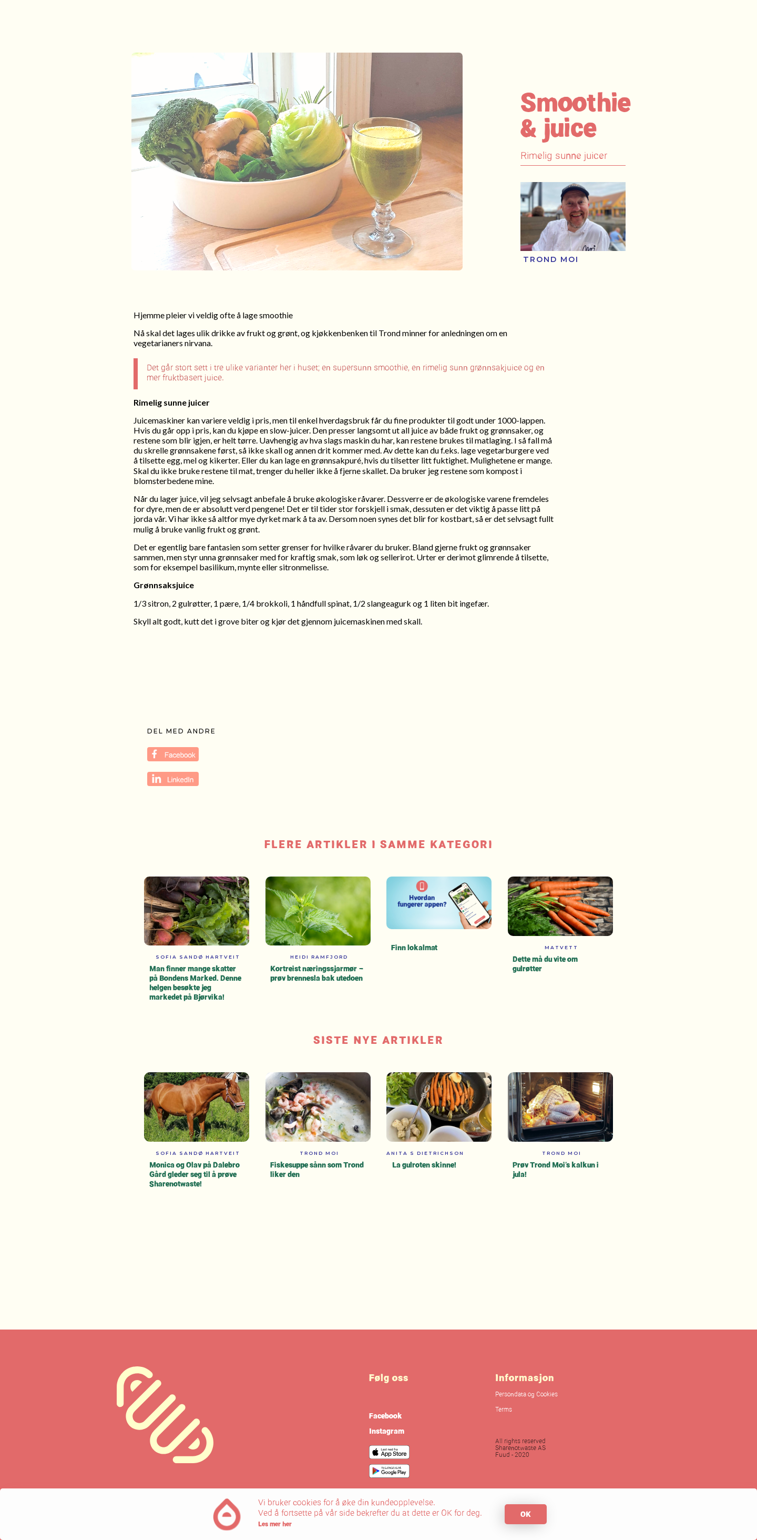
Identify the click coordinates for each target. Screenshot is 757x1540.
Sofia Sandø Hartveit (198, 957)
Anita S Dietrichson (425, 1153)
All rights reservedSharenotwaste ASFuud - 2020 (520, 1448)
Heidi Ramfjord (319, 957)
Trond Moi (551, 259)
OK (525, 1514)
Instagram (386, 1431)
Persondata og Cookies (526, 1395)
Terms (503, 1410)
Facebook (385, 1416)
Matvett (561, 947)
